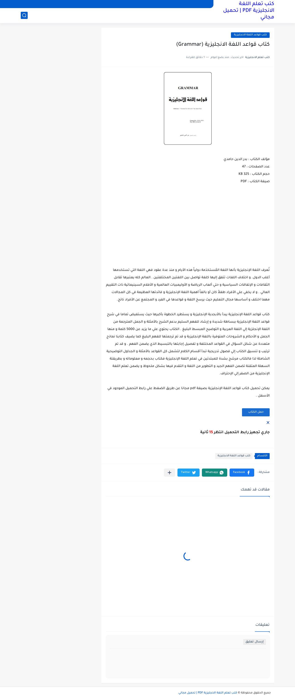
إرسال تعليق (254, 642)
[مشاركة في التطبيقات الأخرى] (169, 473)
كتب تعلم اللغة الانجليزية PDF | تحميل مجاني (248, 11)
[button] (242, 473)
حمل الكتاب (256, 412)
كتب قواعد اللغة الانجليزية (250, 34)
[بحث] (24, 15)
